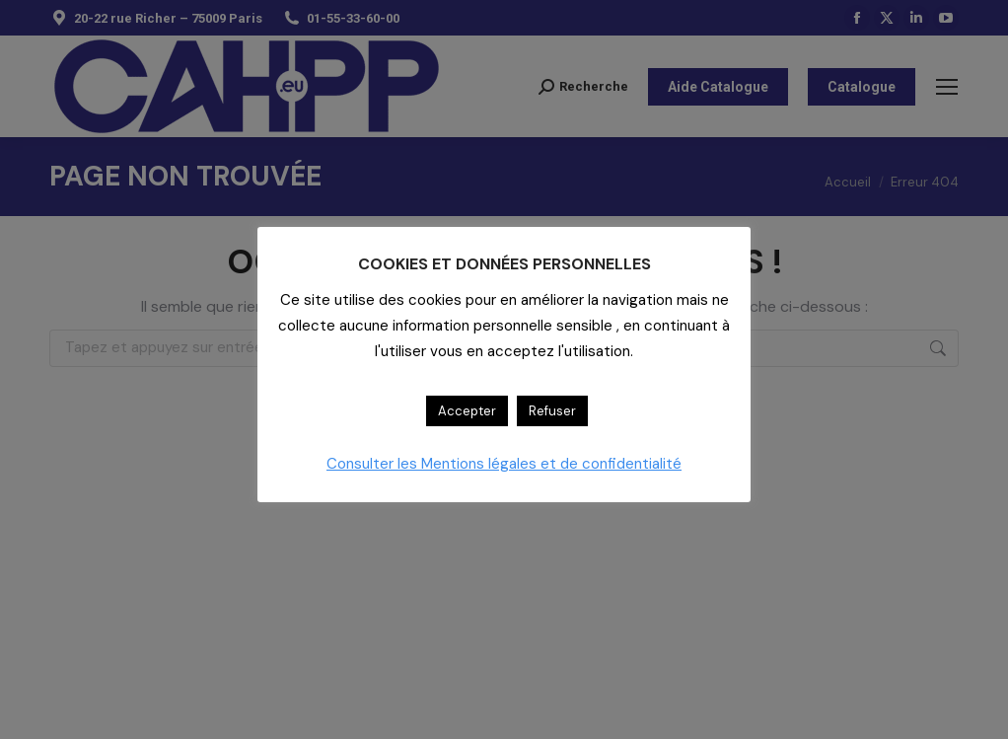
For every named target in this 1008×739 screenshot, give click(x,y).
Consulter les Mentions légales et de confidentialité (504, 464)
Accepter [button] (467, 411)
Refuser (552, 411)
